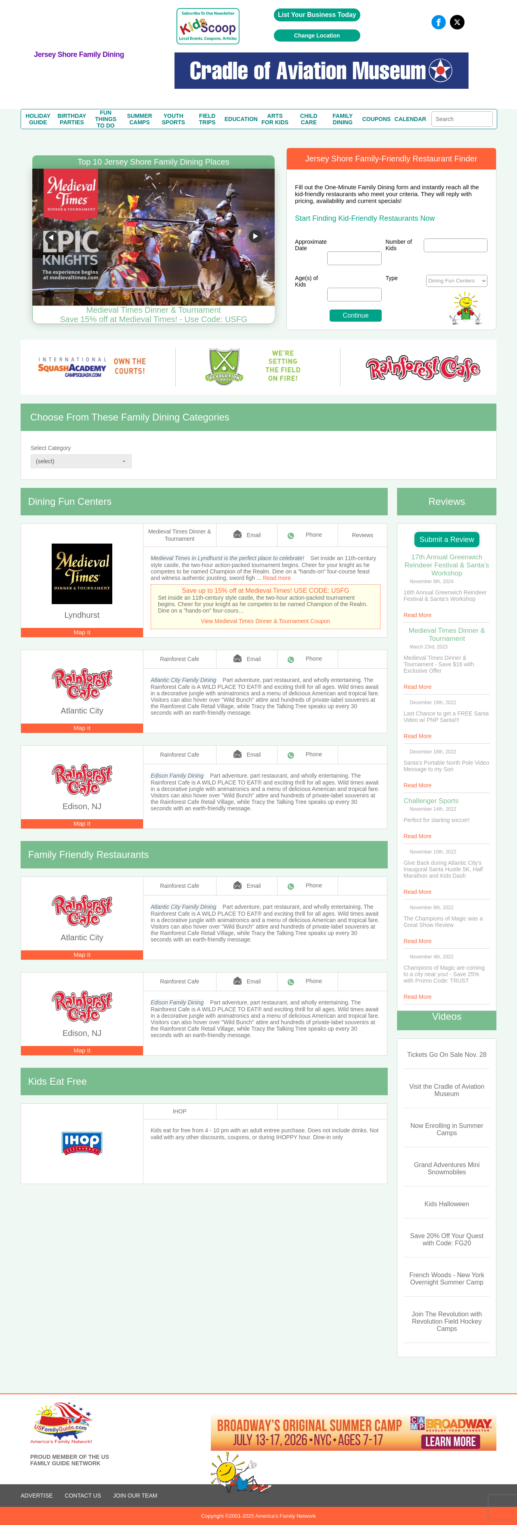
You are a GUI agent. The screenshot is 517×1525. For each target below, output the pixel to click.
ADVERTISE (37, 1495)
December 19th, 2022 (433, 702)
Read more (277, 578)
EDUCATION (241, 119)
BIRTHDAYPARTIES (71, 119)
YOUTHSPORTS (173, 119)
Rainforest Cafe (179, 659)
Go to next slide (255, 237)
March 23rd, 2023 (429, 647)
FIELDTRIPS (207, 119)
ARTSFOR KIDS (274, 119)
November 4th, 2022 (432, 957)
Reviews (362, 535)
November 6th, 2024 (432, 581)
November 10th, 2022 (433, 852)
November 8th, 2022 (432, 907)
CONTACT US (83, 1495)
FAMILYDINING (342, 119)
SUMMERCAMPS (139, 119)
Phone (314, 534)
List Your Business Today (317, 14)
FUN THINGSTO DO (105, 119)
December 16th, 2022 (433, 752)
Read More (417, 615)
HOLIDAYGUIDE (37, 119)
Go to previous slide (51, 237)
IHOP (180, 1111)
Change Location (317, 35)
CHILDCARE (308, 119)
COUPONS (376, 119)
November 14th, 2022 (433, 809)
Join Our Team (135, 1495)
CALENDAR (411, 119)
